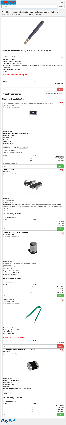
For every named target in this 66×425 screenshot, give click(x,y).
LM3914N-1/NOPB (8, 169)
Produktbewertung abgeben (53, 93)
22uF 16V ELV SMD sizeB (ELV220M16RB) (15, 232)
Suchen (61, 6)
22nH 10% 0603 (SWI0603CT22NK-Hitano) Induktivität (19, 350)
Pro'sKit (11, 328)
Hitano (11, 131)
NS (10, 198)
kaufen (60, 89)
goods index (4, 424)
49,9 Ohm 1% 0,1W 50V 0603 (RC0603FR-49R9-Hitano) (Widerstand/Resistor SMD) (28, 103)
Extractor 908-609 (8, 299)
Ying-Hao (12, 59)
